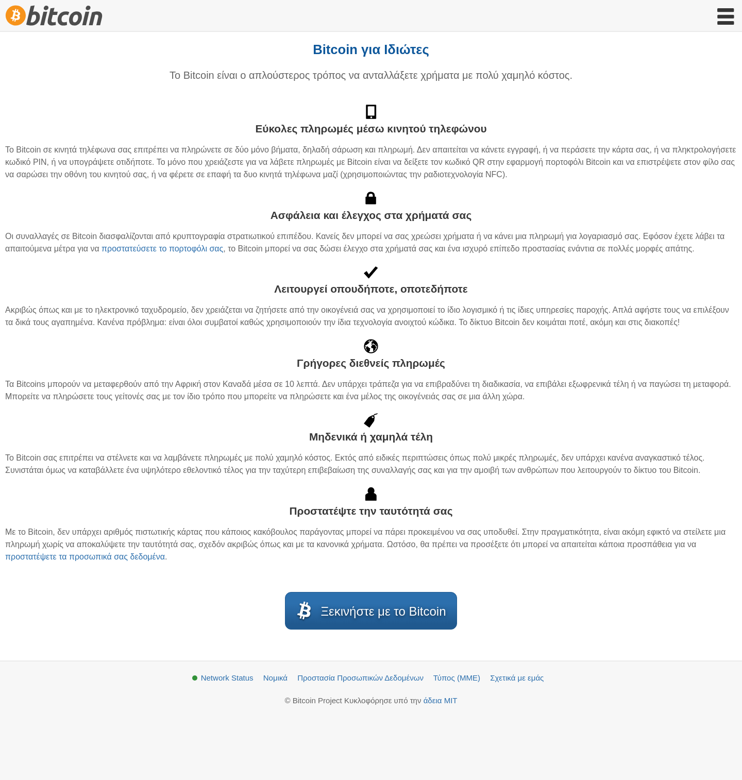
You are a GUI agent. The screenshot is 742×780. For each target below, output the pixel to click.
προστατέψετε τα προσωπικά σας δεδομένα (85, 556)
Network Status (227, 677)
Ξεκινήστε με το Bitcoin (370, 611)
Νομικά (275, 677)
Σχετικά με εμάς (517, 677)
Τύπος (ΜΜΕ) (456, 677)
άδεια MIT (441, 700)
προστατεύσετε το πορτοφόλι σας (162, 248)
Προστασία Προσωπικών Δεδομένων (360, 677)
